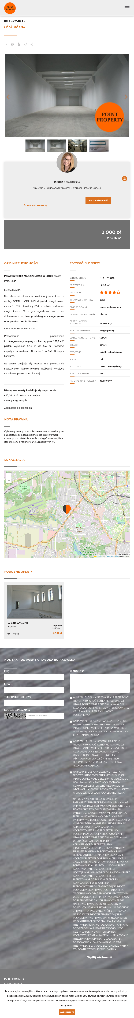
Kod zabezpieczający (17, 710)
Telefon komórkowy (17, 697)
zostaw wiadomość (98, 200)
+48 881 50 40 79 (35, 206)
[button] (13, 95)
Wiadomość (77, 671)
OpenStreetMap (112, 556)
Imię (6, 671)
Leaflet (98, 556)
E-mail (8, 684)
